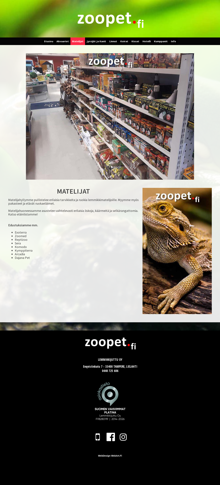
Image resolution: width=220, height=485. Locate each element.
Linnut (113, 41)
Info (173, 41)
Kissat (135, 41)
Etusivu (48, 41)
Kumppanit (161, 41)
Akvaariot (62, 41)
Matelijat (77, 41)
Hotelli (147, 41)
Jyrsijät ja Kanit (96, 41)
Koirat (124, 41)
